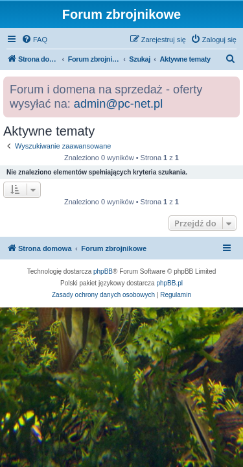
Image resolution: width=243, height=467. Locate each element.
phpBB (103, 271)
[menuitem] (34, 39)
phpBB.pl (169, 283)
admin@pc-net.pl (118, 103)
